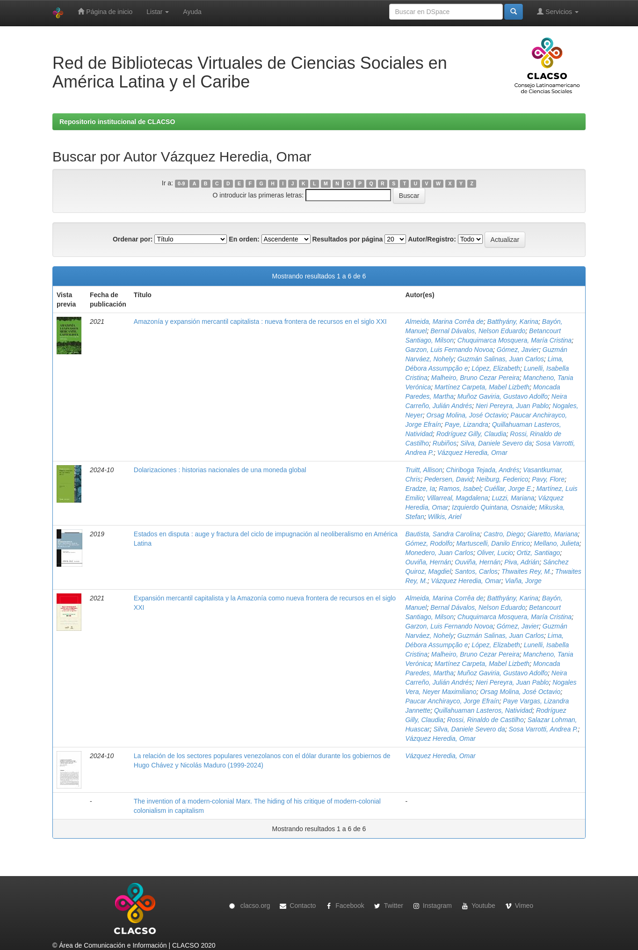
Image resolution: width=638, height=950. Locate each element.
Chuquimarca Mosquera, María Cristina (514, 340)
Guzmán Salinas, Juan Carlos (500, 359)
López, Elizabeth (495, 368)
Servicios (558, 11)
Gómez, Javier (518, 349)
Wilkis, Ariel (445, 516)
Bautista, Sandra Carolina (442, 534)
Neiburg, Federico (502, 479)
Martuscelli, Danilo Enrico (493, 543)
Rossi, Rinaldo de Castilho (485, 719)
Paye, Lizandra (466, 424)
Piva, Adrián (521, 562)
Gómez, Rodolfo (428, 543)
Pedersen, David (448, 479)
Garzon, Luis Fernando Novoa (449, 349)
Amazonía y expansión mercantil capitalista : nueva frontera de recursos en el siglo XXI (260, 321)
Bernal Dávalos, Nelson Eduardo (477, 331)
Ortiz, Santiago (538, 552)
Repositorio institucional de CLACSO (117, 121)
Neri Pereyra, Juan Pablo (512, 405)
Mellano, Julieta (556, 543)
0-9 (181, 183)
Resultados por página (347, 239)
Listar (157, 11)
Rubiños (445, 443)
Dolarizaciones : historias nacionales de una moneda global (220, 470)
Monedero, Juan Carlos (439, 552)
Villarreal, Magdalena (457, 498)
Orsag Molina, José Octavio (467, 415)
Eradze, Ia (420, 488)
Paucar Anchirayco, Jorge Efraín (452, 701)
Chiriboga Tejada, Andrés (483, 470)
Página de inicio (105, 11)
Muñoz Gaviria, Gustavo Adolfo (502, 396)
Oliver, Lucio (495, 552)
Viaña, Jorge (523, 581)
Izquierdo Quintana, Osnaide (493, 507)
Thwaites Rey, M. (526, 571)
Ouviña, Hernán (428, 562)
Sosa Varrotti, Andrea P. (543, 729)
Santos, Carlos (476, 571)
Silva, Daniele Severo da (496, 443)
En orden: (244, 239)
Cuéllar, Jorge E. (508, 488)
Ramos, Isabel (459, 488)
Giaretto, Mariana (552, 534)
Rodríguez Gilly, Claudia (471, 434)
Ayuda (192, 11)
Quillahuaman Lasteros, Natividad (483, 710)
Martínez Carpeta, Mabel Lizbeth (482, 387)
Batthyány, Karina (512, 321)
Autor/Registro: (432, 239)
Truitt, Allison (423, 470)
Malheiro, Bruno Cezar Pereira (475, 377)
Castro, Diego (504, 534)
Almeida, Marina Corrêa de (444, 321)
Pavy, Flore (548, 479)
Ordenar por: (133, 239)
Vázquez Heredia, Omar (472, 452)
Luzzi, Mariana (513, 498)
